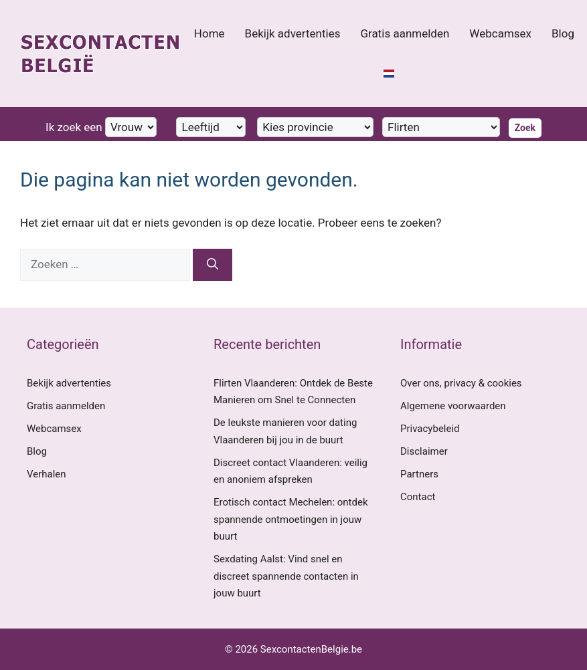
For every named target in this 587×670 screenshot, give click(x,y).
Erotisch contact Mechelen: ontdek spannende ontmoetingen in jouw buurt (291, 519)
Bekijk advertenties (293, 33)
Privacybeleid (430, 429)
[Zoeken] (212, 265)
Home (209, 33)
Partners (419, 474)
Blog (563, 33)
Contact (417, 497)
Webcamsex (500, 33)
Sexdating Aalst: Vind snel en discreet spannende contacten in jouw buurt (286, 576)
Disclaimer (424, 451)
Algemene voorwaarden (453, 406)
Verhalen (46, 474)
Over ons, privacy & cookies (461, 383)
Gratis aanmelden (404, 33)
